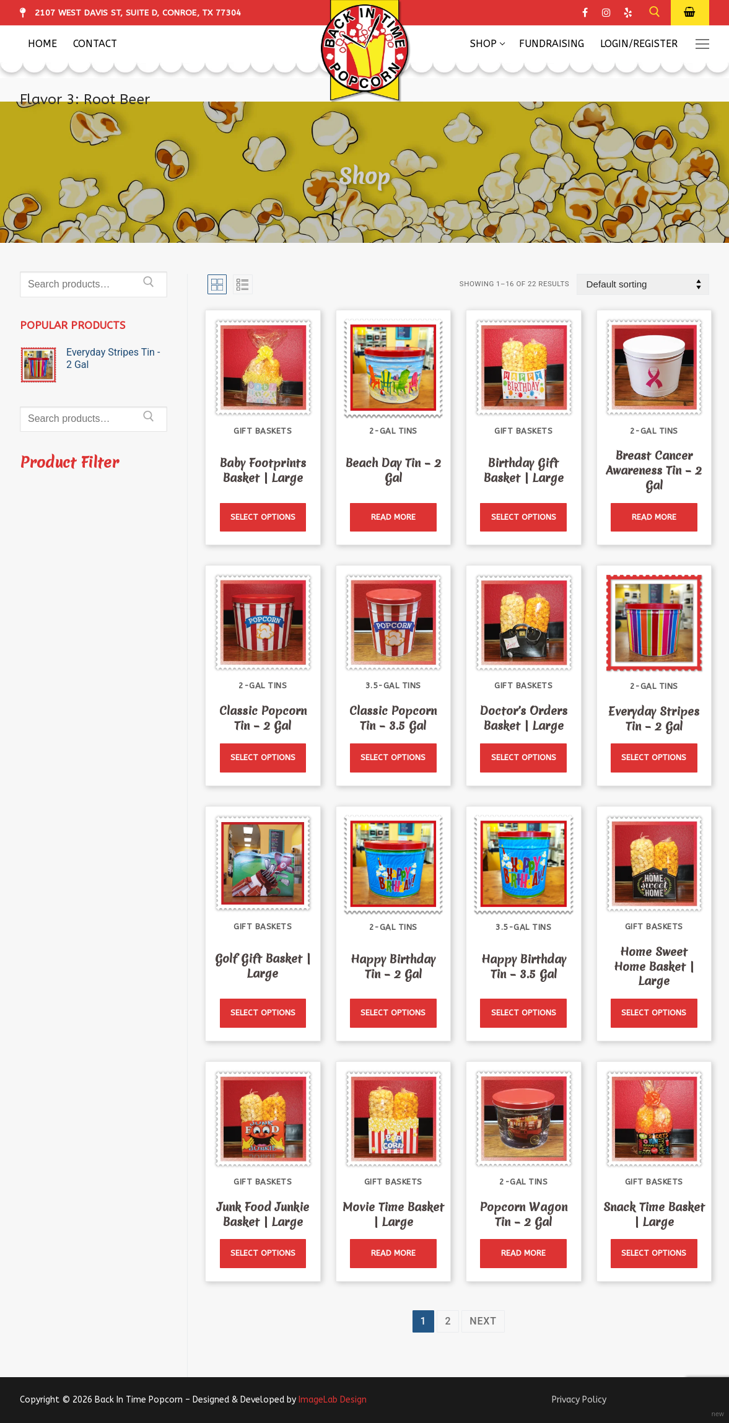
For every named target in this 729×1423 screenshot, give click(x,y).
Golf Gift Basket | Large (263, 966)
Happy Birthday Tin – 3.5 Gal (523, 967)
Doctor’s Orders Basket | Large (523, 718)
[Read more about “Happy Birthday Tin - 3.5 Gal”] (523, 1013)
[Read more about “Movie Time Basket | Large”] (393, 1253)
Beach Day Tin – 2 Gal (393, 470)
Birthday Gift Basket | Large (524, 470)
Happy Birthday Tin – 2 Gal (393, 967)
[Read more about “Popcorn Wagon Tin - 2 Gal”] (523, 1253)
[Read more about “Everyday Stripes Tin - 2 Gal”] (654, 758)
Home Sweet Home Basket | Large (654, 966)
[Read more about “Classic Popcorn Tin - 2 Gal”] (263, 758)
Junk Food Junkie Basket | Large (263, 1214)
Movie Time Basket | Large (393, 1214)
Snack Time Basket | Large (654, 1214)
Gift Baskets (263, 431)
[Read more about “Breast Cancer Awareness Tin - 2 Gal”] (654, 517)
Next (482, 1321)
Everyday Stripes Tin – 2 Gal (653, 719)
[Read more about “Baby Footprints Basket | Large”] (263, 517)
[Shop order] (643, 285)
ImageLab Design (333, 1400)
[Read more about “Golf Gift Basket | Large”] (263, 1013)
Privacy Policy (579, 1400)
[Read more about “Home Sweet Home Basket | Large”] (654, 1013)
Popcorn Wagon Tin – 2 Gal (523, 1214)
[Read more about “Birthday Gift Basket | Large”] (523, 517)
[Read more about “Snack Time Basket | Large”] (654, 1253)
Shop (364, 176)
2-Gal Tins (393, 431)
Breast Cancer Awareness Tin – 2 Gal (654, 470)
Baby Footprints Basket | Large (263, 470)
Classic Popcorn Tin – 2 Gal (263, 718)
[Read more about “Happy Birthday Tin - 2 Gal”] (393, 1013)
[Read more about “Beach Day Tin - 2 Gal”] (393, 517)
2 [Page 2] (448, 1321)
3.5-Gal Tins (393, 685)
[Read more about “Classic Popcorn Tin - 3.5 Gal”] (393, 758)
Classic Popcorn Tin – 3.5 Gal (393, 718)
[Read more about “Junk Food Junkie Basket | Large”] (263, 1253)
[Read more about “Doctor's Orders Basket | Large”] (523, 758)
